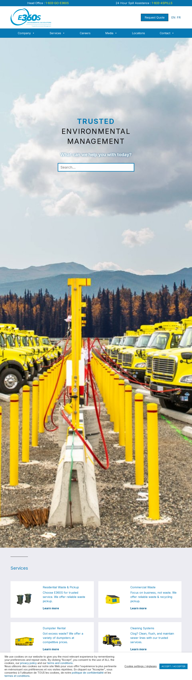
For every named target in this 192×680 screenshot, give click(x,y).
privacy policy (28, 663)
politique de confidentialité (88, 672)
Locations (138, 33)
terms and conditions (60, 663)
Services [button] (57, 33)
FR (179, 17)
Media (111, 33)
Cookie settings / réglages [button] (140, 666)
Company (26, 33)
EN (173, 17)
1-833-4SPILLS (161, 3)
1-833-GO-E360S (57, 3)
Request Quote (155, 17)
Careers (85, 33)
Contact (167, 33)
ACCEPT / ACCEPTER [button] (173, 666)
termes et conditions (17, 676)
